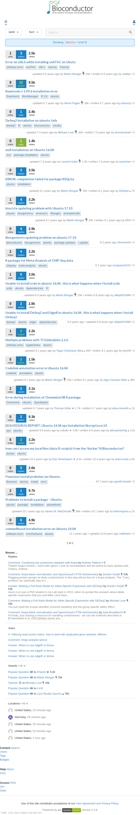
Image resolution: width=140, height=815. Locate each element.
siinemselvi (124, 242)
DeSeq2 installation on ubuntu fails (31, 120)
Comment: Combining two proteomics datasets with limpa (42, 562)
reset (82, 42)
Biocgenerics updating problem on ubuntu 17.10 (40, 237)
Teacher (15, 682)
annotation (25, 373)
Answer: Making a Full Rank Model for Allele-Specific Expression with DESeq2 (55, 586)
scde (9, 288)
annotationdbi (71, 213)
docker (10, 453)
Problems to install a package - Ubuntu (33, 499)
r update (83, 242)
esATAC (31, 67)
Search (15, 747)
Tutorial (64, 67)
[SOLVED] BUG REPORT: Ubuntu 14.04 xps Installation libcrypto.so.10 (56, 425)
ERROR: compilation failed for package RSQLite (39, 179)
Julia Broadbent (112, 612)
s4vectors (42, 213)
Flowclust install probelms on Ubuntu (32, 476)
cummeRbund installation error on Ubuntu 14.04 (40, 529)
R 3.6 (44, 96)
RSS (13, 782)
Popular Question (20, 672)
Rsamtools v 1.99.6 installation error (31, 91)
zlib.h (42, 67)
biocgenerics (25, 213)
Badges (4, 759)
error (43, 481)
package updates (64, 242)
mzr (8, 154)
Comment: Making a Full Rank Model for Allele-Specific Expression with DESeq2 (56, 600)
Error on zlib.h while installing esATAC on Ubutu (40, 62)
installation (24, 184)
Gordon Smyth (112, 574)
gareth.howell (122, 481)
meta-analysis (27, 265)
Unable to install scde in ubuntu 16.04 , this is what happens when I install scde (62, 283)
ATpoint (41, 672)
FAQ (2, 773)
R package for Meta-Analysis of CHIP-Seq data (39, 260)
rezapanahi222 (122, 265)
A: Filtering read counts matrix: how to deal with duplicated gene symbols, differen (57, 634)
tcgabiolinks (33, 345)
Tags (3, 755)
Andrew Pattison (92, 562)
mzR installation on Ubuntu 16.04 (29, 150)
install (34, 481)
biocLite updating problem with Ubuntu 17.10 (38, 208)
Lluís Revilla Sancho (49, 693)
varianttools (53, 504)
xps (8, 430)
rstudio (57, 125)
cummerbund (34, 533)
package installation (26, 154)
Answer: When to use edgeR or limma (31, 645)
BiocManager (30, 96)
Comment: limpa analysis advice (27, 639)
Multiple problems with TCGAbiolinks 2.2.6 (36, 340)
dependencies (34, 288)
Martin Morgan (45, 677)
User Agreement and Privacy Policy (97, 803)
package (23, 504)
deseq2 (10, 125)
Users (3, 751)
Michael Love (118, 600)
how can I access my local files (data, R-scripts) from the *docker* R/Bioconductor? (64, 448)
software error (14, 67)
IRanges (55, 213)
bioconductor (42, 125)
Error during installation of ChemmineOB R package (43, 397)
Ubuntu (52, 67)
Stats (3, 790)
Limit (14, 31)
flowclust (11, 481)
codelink (11, 373)
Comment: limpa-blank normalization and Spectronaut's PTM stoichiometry (53, 574)
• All (22, 665)
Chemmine (12, 402)
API (2, 786)
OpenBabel (41, 402)
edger (32, 322)
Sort (33, 31)
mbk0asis (125, 533)
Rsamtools (12, 96)
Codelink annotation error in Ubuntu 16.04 (36, 368)
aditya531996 (122, 321)
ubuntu (54, 96)
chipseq (11, 265)
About (10, 769)
